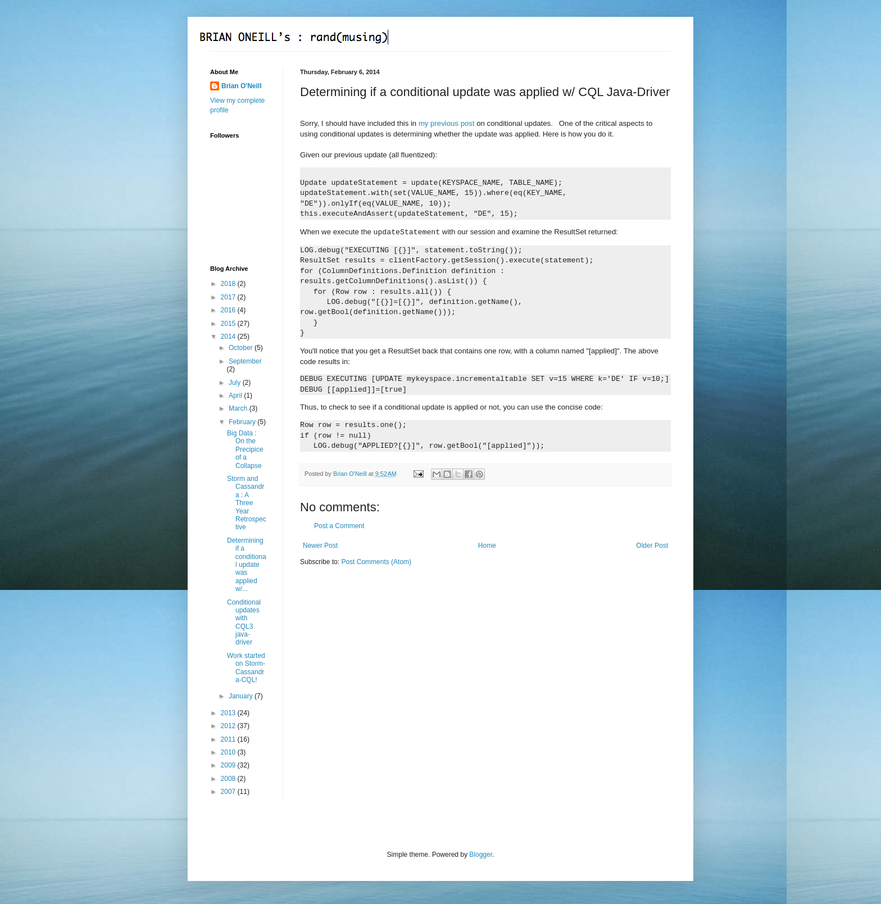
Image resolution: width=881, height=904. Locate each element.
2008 (229, 779)
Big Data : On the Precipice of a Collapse (245, 449)
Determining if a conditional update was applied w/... (246, 565)
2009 (229, 765)
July (236, 383)
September (245, 361)
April (236, 395)
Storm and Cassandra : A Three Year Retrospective (246, 503)
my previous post (447, 123)
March (239, 408)
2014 (229, 336)
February (243, 422)
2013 (229, 713)
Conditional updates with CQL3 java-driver (244, 622)
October (242, 348)
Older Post (652, 545)
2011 (229, 739)
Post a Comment (339, 526)
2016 (229, 310)
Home (487, 545)
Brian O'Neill (241, 86)
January (242, 696)
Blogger (480, 854)
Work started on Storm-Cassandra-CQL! (246, 668)
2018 (229, 284)
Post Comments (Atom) (376, 562)
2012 (229, 726)
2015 (229, 324)
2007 (229, 792)
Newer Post (320, 545)
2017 (229, 297)
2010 (229, 752)
